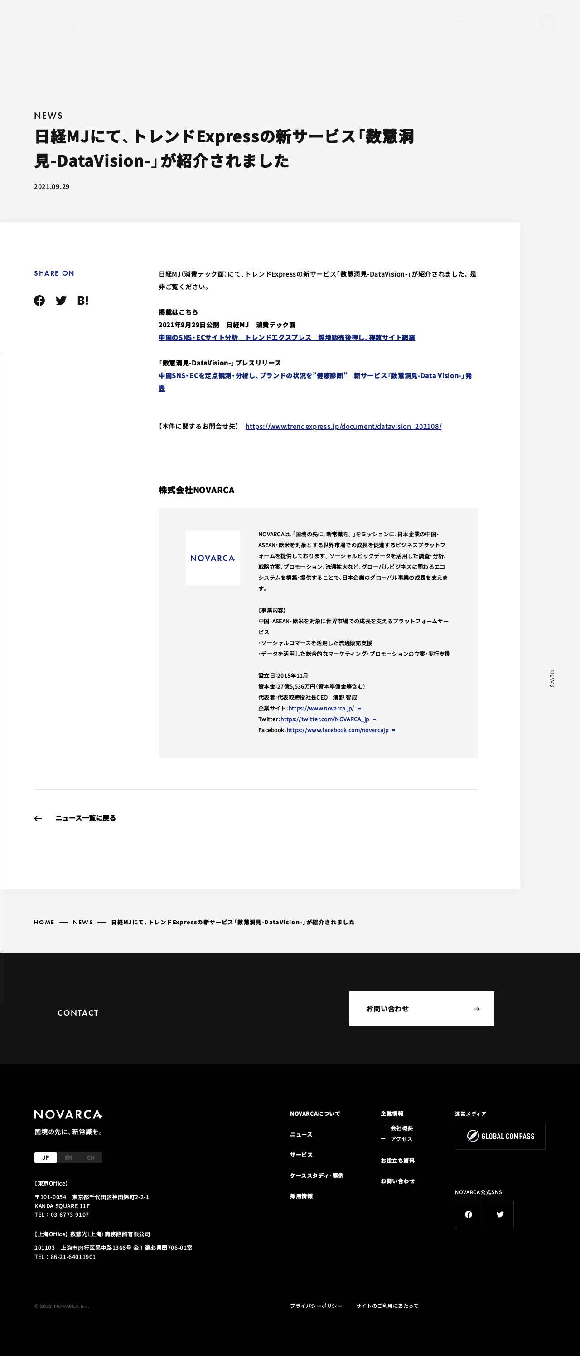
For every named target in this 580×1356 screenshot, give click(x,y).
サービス (312, 22)
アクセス (401, 1138)
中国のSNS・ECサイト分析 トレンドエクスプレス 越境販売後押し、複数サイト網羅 (287, 337)
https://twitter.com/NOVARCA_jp (324, 719)
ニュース (272, 22)
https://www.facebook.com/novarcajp (337, 730)
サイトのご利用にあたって (387, 1305)
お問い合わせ (511, 22)
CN (91, 1157)
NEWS (83, 922)
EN (68, 1157)
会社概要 (465, 22)
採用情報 (425, 22)
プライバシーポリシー (316, 1305)
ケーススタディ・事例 (367, 22)
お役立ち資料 (398, 1160)
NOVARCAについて (216, 22)
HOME (44, 922)
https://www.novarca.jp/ (321, 708)
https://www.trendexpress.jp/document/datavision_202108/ (344, 426)
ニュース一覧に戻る (85, 817)
